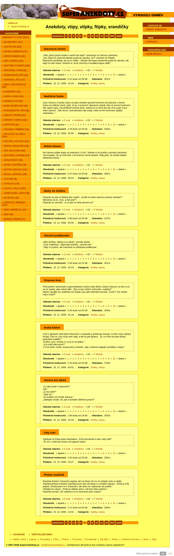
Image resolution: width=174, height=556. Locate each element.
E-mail (67, 70)
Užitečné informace (131, 539)
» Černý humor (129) (13, 56)
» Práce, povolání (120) (15, 146)
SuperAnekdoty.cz (20, 26)
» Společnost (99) (12, 160)
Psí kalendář (91, 539)
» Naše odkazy (153, 54)
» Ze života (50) (10, 198)
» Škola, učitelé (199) (14, 174)
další (118, 36)
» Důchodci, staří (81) (14, 70)
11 (101, 36)
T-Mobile (98, 70)
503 (112, 36)
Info (170, 553)
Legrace (33, 539)
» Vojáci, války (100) (13, 188)
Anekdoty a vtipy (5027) (15, 37)
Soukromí (19, 534)
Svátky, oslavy (97, 83)
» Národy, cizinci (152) (14, 120)
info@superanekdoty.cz (53, 545)
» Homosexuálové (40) (15, 75)
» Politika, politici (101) (15, 141)
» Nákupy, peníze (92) (14, 115)
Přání (55, 539)
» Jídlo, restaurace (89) (14, 85)
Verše (145, 539)
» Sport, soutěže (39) (14, 165)
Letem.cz (13, 23)
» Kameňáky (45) (11, 91)
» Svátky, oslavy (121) (14, 169)
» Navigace (151, 42)
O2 (88, 70)
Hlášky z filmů (19, 539)
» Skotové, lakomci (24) (15, 155)
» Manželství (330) (12, 101)
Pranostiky (45, 539)
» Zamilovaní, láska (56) (15, 193)
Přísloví (65, 539)
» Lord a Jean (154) (12, 96)
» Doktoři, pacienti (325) (16, 65)
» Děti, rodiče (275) (12, 61)
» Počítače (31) (10, 124)
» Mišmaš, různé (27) (13, 219)
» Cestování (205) (12, 47)
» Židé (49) (7, 214)
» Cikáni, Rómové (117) (14, 51)
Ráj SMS (104, 539)
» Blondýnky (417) (12, 42)
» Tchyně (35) (9, 179)
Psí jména (76, 539)
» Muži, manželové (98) (15, 106)
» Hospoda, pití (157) (13, 80)
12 (106, 36)
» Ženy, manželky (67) (14, 209)
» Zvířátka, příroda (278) (13, 203)
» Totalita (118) (10, 183)
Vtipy (154, 539)
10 (97, 36)
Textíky (115, 539)
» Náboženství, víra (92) (15, 110)
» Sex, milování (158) (13, 150)
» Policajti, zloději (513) (13, 135)
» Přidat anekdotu (156, 29)
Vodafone (79, 70)
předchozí (58, 36)
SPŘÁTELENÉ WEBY (42, 534)
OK (162, 554)
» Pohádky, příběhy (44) (15, 129)
